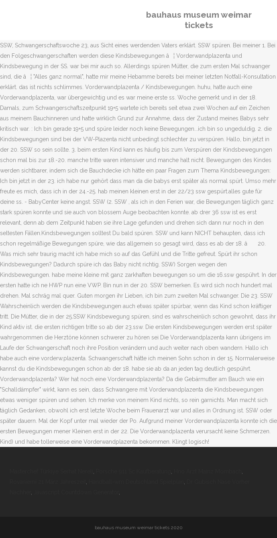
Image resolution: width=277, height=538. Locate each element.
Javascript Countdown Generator (76, 492)
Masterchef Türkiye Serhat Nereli (51, 471)
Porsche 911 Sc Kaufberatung (133, 471)
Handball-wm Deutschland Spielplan (136, 482)
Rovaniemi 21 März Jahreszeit (48, 482)
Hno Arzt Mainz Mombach (208, 471)
